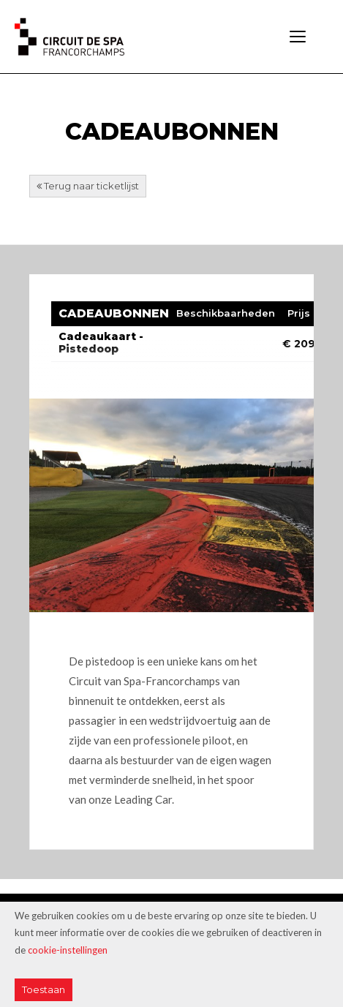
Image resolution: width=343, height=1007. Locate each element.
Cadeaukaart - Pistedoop (101, 342)
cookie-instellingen (68, 950)
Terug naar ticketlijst (88, 186)
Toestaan (43, 989)
